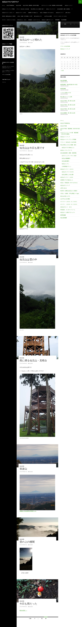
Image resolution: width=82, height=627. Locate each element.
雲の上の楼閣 (27, 541)
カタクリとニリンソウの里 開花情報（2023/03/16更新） (52, 5)
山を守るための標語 (48, 16)
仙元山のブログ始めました (68, 147)
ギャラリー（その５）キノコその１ (60, 16)
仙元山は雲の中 (28, 259)
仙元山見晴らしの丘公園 (67, 174)
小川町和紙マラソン (66, 166)
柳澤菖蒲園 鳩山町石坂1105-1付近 (68, 84)
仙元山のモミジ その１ (21, 19)
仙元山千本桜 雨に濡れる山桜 (67, 100)
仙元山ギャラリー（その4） (21, 12)
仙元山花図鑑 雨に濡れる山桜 (67, 113)
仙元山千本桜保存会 (10, 5)
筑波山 (23, 468)
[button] (37, 26)
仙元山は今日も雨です (32, 148)
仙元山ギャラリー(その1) (67, 171)
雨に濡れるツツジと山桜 (66, 96)
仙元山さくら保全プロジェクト (47, 19)
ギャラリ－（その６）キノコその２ (8, 19)
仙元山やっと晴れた (31, 39)
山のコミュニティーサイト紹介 (69, 155)
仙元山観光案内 (65, 161)
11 (41, 618)
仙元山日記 (22, 37)
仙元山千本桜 (18, 5)
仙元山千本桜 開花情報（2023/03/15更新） (31, 5)
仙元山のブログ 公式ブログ (10, 2)
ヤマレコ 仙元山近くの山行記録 (23, 8)
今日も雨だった (28, 603)
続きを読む (23, 610)
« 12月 (62, 70)
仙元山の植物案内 (66, 158)
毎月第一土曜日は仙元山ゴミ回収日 (8, 16)
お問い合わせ (67, 12)
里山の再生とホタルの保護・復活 (37, 8)
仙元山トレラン (65, 163)
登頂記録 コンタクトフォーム (34, 19)
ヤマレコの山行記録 (65, 46)
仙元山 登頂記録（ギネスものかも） (47, 12)
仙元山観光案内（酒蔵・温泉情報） (64, 8)
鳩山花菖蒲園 (63, 19)
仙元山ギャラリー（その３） (7, 12)
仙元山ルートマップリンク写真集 (8, 8)
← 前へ (30, 618)
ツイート (4, 82)
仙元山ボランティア (59, 12)
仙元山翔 (31, 42)
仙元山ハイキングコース (50, 8)
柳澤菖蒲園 (57, 19)
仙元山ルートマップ (68, 5)
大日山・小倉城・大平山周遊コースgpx (24, 16)
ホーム (3, 5)
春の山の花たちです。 (38, 16)
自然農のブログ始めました (33, 12)
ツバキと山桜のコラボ (65, 92)
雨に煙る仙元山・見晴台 (33, 360)
